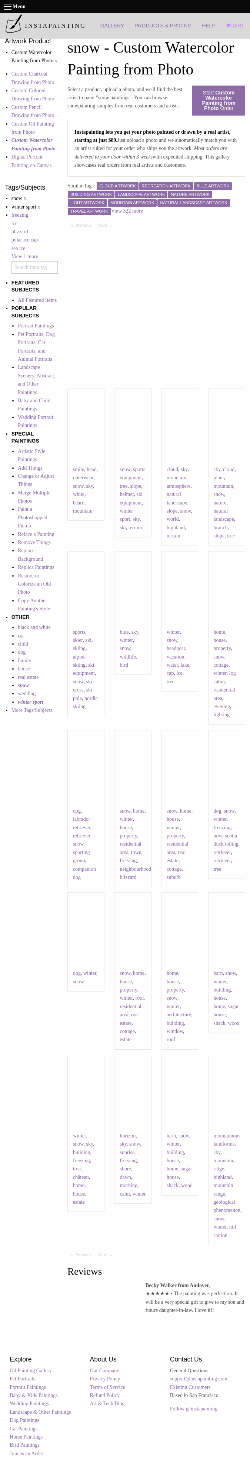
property (222, 648)
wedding (27, 693)
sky (89, 486)
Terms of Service (107, 1387)
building (175, 1023)
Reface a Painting (36, 534)
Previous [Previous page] (85, 225)
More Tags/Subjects (32, 710)
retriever (81, 836)
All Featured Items (37, 300)
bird (124, 665)
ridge (219, 1169)
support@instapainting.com (198, 1379)
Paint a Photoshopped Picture (32, 517)
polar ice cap (24, 240)
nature (220, 503)
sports (79, 632)
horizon (128, 1136)
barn (218, 973)
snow (78, 486)
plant (219, 477)
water (172, 665)
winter (126, 640)
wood (233, 1023)
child (23, 644)
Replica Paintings (36, 567)
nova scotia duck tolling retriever (226, 844)
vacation (175, 657)
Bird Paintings (25, 1445)
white (78, 494)
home (219, 632)
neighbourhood (135, 869)
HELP (209, 26)
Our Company (105, 1370)
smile (78, 469)
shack (220, 1023)
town (136, 852)
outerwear (83, 477)
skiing (79, 648)
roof (140, 998)
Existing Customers (190, 1387)
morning (128, 1185)
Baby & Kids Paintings (34, 1395)
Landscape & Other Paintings (40, 1412)
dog (22, 652)
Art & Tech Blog (107, 1403)
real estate (28, 677)
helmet (127, 494)
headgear (176, 648)
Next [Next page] (106, 225)
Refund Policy (105, 1395)
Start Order (219, 100)
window (175, 1031)
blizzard (19, 231)
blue (124, 632)
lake (185, 665)
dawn (125, 1177)
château (81, 1177)
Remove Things (34, 542)
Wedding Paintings (29, 1403)
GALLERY (112, 26)
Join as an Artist (26, 1453)
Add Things (30, 468)
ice (14, 223)
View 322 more (127, 211)
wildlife (128, 657)
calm (125, 1194)
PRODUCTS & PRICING (162, 26)
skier (78, 640)
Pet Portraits (22, 1379)
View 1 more (24, 256)
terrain (135, 527)
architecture (179, 1014)
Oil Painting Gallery (31, 1370)
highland (176, 527)
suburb (174, 877)
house (24, 668)
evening (222, 706)
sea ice (18, 248)
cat (21, 636)
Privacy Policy (105, 1379)
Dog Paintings (24, 1420)
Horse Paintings (26, 1437)
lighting (222, 714)
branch (221, 527)
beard (78, 503)
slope (135, 486)
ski (123, 527)
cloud (172, 469)
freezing (20, 215)
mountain (83, 511)
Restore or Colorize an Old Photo (34, 584)
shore (125, 1169)
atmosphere (179, 486)
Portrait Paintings (36, 326)
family (24, 660)
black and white (34, 627)
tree (123, 486)
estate (125, 1039)
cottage (221, 665)
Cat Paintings (23, 1429)
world (173, 519)
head (91, 469)
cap (170, 673)
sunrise (127, 1152)
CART (235, 26)
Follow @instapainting (193, 1409)
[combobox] (34, 267)
